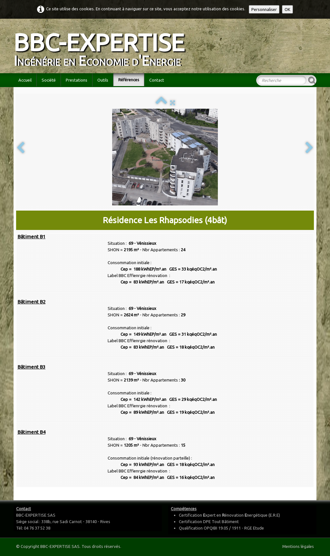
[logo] (101, 45)
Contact (156, 80)
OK (287, 9)
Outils (102, 80)
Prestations (76, 80)
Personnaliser (264, 9)
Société (49, 80)
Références (128, 79)
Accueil (25, 80)
